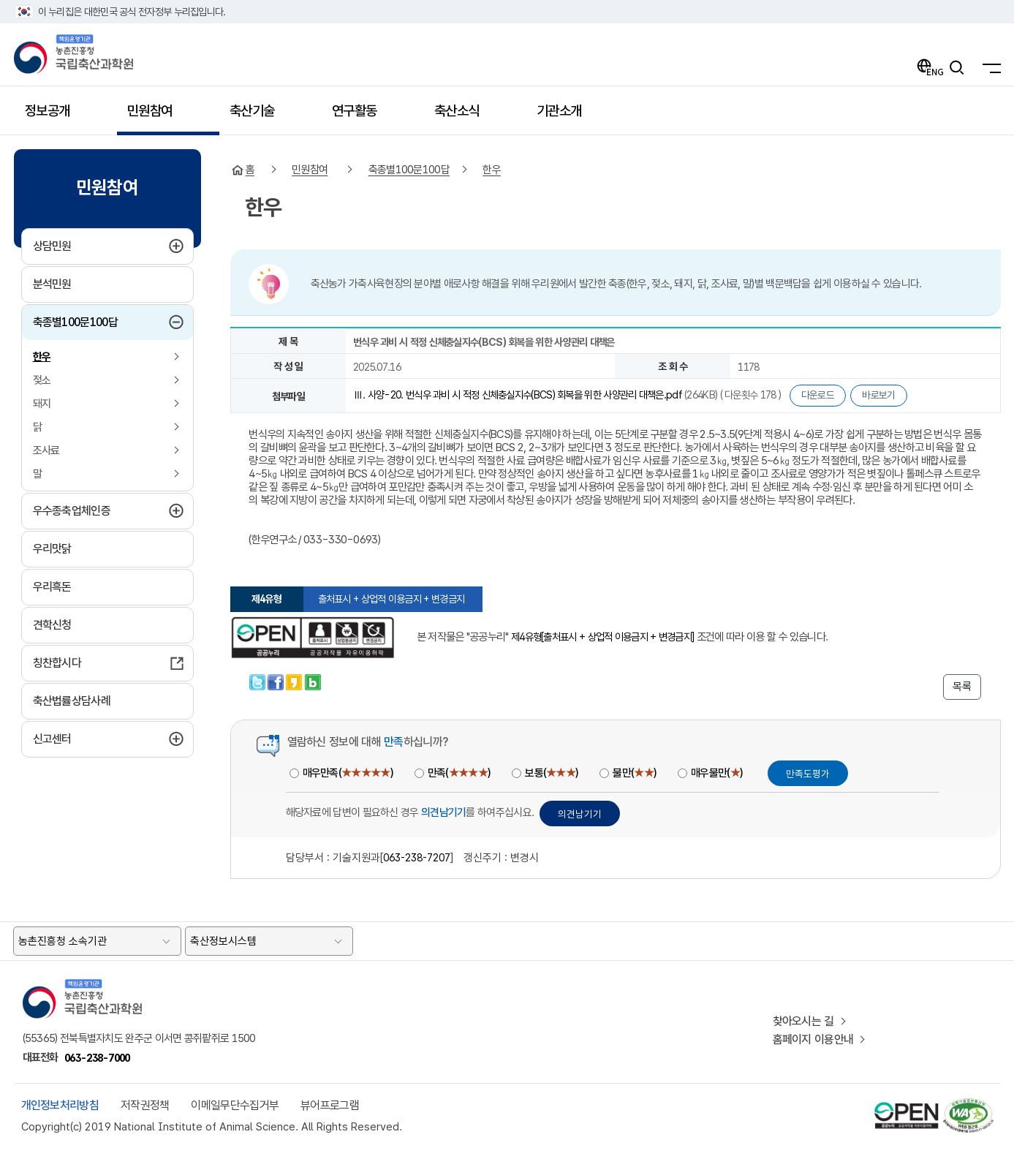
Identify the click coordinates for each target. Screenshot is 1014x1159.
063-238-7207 (416, 857)
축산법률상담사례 (71, 701)
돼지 (42, 403)
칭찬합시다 (57, 663)
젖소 (42, 380)
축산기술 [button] (261, 115)
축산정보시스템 (223, 941)
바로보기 (878, 395)
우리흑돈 (52, 587)
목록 (962, 686)
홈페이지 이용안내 (813, 1039)
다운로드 (817, 395)
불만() (634, 772)
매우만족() (348, 772)
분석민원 (52, 284)
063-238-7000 (97, 1058)
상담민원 (88, 245)
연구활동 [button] (363, 115)
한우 (42, 356)
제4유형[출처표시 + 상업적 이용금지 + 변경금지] (602, 636)
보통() (551, 772)
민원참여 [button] (158, 115)
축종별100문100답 (105, 321)
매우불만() (716, 772)
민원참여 (310, 169)
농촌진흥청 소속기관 (62, 941)
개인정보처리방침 (60, 1105)
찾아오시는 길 (803, 1021)
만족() (459, 772)
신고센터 (88, 738)
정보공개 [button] (56, 115)
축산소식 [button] (465, 115)
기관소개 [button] (568, 115)
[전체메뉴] (988, 67)
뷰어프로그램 (329, 1105)
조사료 (46, 450)
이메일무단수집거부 (235, 1105)
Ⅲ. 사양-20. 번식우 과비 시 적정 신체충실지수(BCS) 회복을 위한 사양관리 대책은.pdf (518, 394)
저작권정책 (145, 1105)
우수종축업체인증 (107, 510)
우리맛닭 (52, 549)
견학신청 (52, 625)
